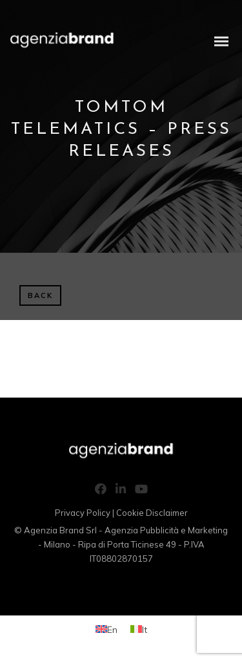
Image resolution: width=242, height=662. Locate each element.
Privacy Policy (82, 512)
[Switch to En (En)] (106, 629)
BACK (40, 295)
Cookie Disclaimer (152, 512)
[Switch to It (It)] (139, 629)
